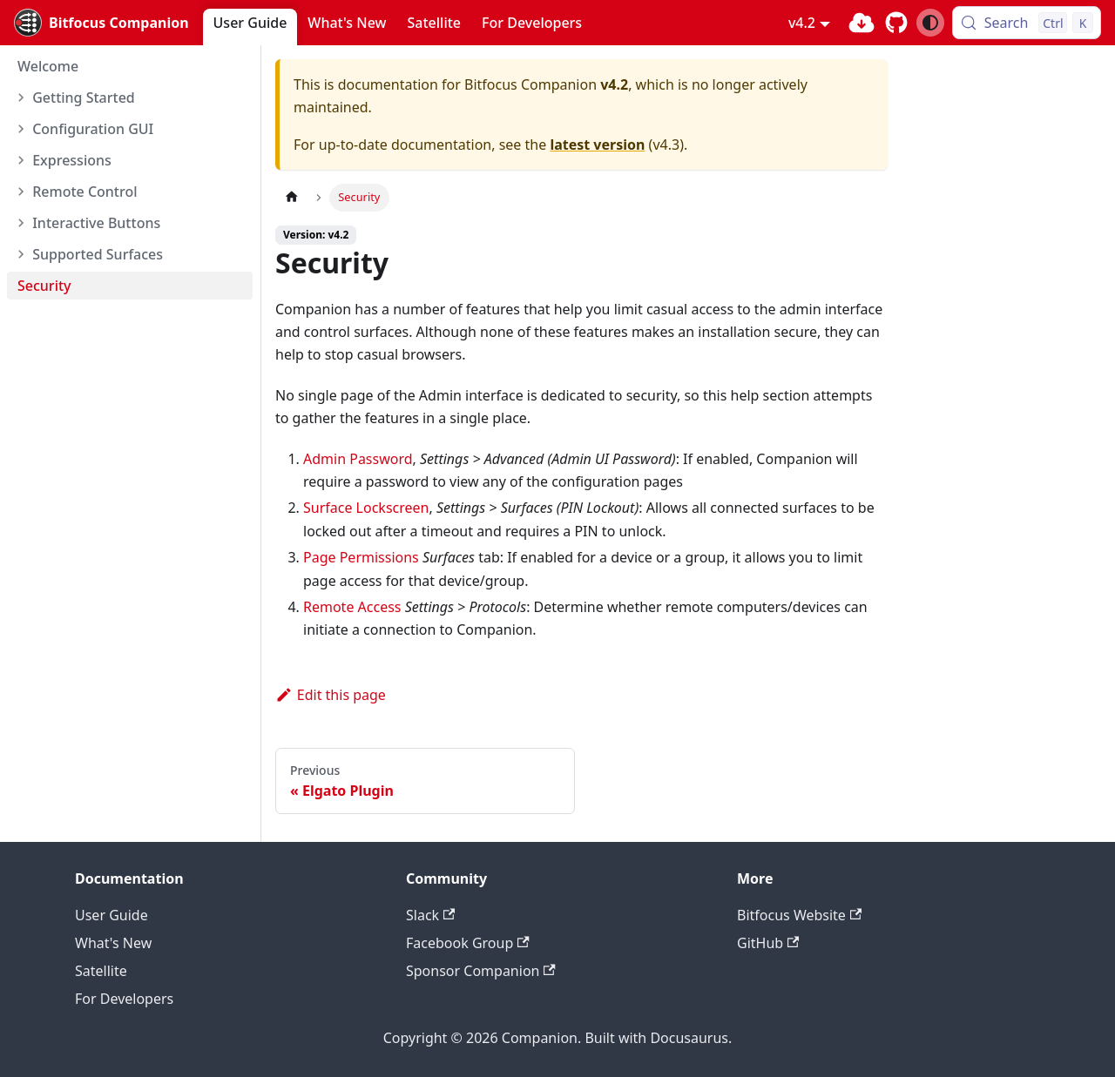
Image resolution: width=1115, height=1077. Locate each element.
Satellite (435, 22)
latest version (597, 144)
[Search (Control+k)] (1026, 22)
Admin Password (358, 458)
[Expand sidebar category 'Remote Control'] (18, 191)
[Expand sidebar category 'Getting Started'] (18, 97)
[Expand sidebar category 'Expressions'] (18, 160)
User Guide (250, 22)
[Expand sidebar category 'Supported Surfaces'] (18, 254)
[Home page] (291, 197)
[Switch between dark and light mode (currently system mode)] (930, 23)
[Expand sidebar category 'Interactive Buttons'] (18, 223)
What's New (346, 22)
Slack (430, 915)
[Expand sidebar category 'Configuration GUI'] (18, 129)
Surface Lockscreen (366, 507)
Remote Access (352, 606)
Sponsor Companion (481, 970)
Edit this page (330, 694)
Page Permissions (361, 557)
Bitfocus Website (799, 915)
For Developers (532, 22)
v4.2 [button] (801, 22)
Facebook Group (468, 942)
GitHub (768, 942)
